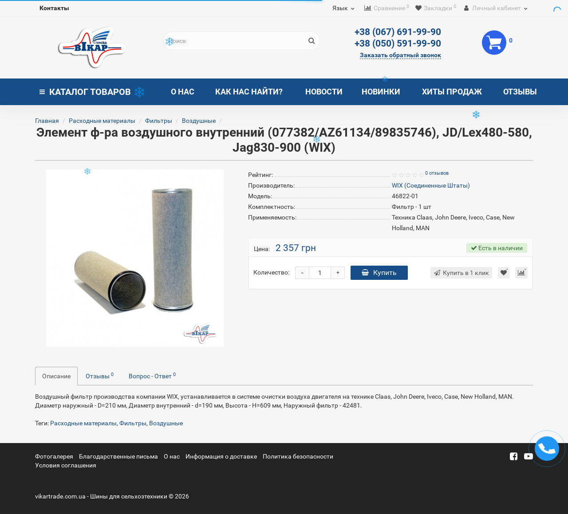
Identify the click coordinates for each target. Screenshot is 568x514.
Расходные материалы (102, 120)
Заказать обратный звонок (400, 55)
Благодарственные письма (118, 456)
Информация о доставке (221, 456)
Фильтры (158, 120)
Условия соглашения (65, 465)
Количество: (271, 272)
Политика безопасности (298, 456)
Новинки (381, 91)
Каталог (85, 91)
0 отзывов (437, 173)
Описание (56, 376)
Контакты (54, 8)
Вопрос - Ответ (152, 376)
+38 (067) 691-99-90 (398, 32)
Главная (47, 120)
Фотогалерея (54, 456)
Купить (379, 272)
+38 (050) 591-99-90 (398, 43)
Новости (324, 91)
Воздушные (199, 120)
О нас (182, 91)
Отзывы (520, 91)
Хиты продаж (452, 91)
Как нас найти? (249, 91)
